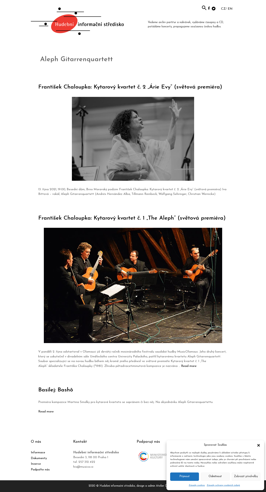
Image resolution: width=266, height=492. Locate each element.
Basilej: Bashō (55, 390)
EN (230, 8)
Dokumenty (39, 458)
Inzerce (36, 463)
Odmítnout (215, 476)
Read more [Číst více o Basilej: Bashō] (46, 411)
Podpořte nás (40, 469)
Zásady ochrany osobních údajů (223, 485)
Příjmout (184, 476)
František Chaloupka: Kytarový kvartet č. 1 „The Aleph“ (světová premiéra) (132, 218)
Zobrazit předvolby (246, 476)
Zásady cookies (197, 485)
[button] (258, 445)
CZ (223, 8)
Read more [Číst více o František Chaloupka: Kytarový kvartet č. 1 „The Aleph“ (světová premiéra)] (189, 366)
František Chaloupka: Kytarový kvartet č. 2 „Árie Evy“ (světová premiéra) (130, 87)
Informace (38, 452)
